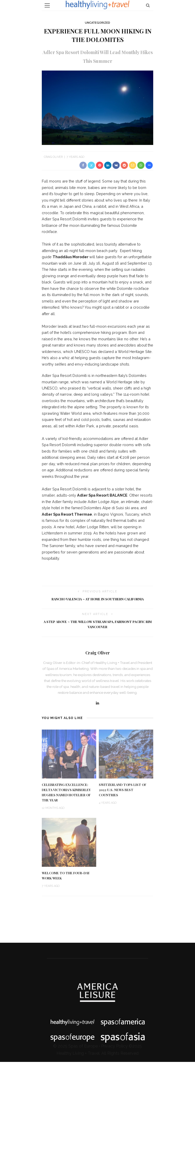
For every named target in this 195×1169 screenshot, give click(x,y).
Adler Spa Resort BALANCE (102, 495)
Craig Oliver (53, 157)
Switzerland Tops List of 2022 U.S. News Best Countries (122, 790)
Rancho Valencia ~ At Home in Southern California (98, 599)
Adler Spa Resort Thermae (67, 514)
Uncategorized (97, 22)
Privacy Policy (114, 1046)
